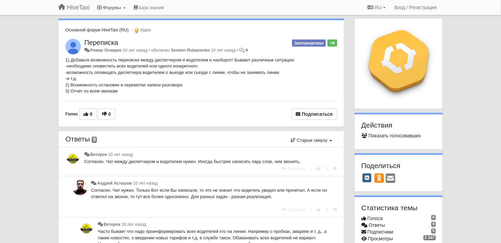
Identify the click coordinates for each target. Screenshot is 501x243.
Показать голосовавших (391, 135)
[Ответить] (294, 168)
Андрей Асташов (114, 183)
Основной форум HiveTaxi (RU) (96, 29)
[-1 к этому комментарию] (335, 168)
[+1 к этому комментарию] (318, 168)
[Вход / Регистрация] (415, 7)
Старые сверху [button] (311, 140)
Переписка (101, 42)
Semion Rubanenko (190, 50)
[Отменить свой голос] (326, 168)
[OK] (379, 178)
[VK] (367, 178)
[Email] (390, 179)
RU (376, 7)
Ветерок (98, 154)
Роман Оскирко (105, 50)
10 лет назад (120, 154)
